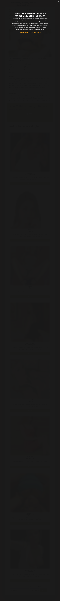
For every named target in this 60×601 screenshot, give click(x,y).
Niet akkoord (35, 33)
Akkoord (23, 33)
